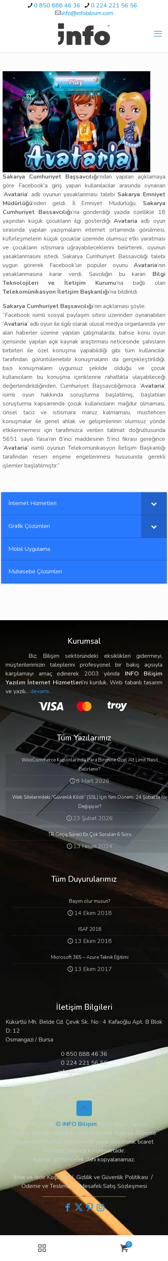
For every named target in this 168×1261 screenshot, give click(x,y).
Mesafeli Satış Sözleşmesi (113, 1186)
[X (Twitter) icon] (78, 1207)
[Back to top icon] (84, 1108)
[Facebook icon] (67, 1207)
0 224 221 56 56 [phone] (114, 5)
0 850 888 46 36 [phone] (57, 5)
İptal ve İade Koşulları (41, 1177)
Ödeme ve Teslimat (46, 1186)
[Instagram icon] (100, 1207)
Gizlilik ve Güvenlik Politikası (112, 1177)
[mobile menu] (158, 34)
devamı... (41, 691)
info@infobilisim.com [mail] (87, 13)
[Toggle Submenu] (154, 503)
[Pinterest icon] (89, 1207)
